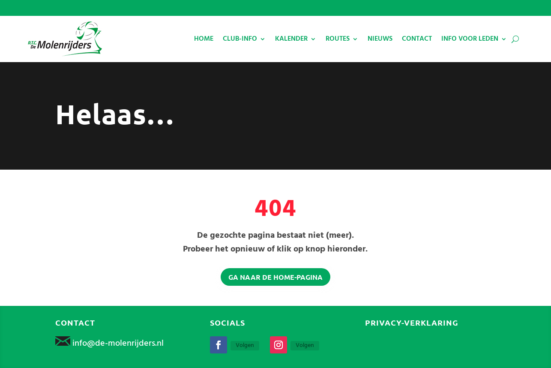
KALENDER (291, 39)
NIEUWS (380, 39)
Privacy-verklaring (411, 322)
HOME (203, 39)
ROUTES (338, 39)
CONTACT (417, 39)
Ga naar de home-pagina (275, 276)
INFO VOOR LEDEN (469, 39)
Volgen (245, 345)
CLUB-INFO (240, 39)
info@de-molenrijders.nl (118, 343)
